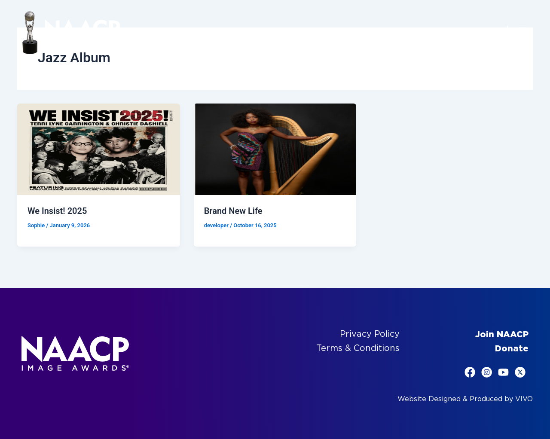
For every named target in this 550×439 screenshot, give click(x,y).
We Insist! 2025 (57, 211)
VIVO (524, 399)
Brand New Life (233, 211)
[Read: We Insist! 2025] (98, 149)
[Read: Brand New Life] (275, 149)
